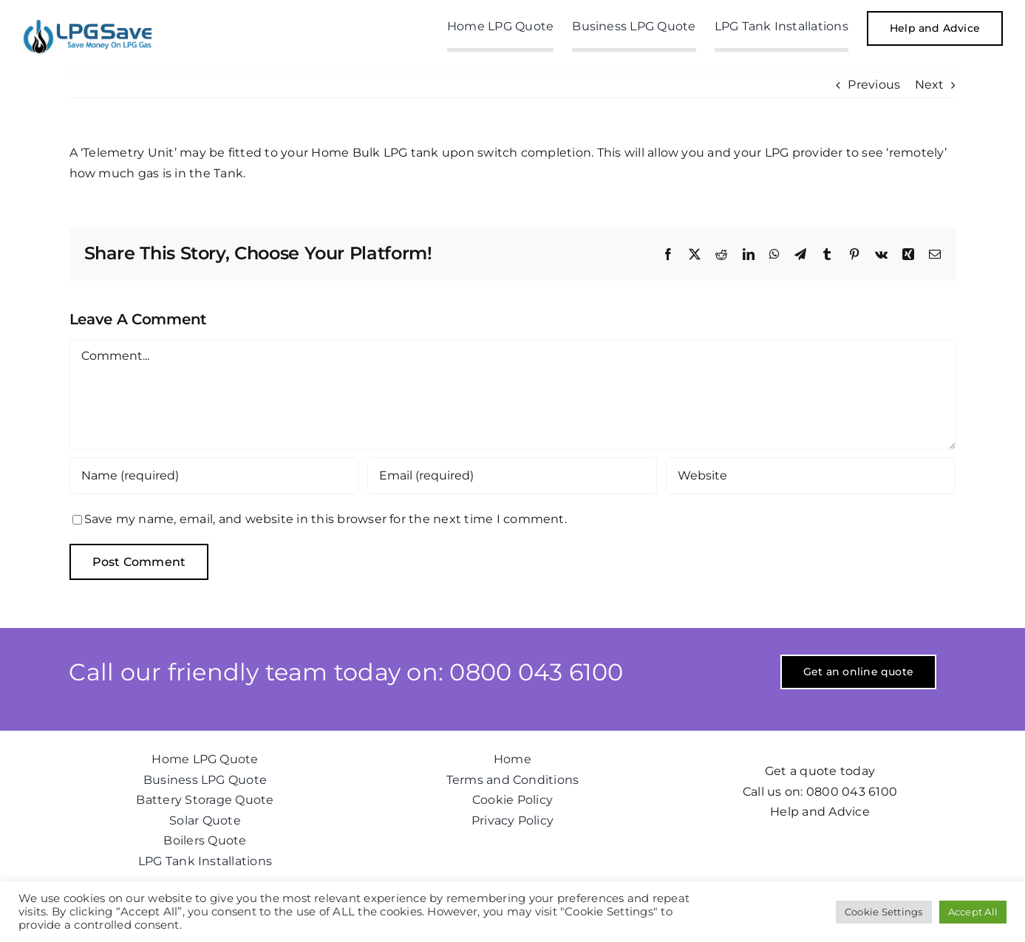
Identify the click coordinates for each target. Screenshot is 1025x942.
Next (929, 85)
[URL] (811, 475)
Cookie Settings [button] (884, 912)
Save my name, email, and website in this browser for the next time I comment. (325, 519)
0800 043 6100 (851, 792)
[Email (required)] (512, 475)
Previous (874, 85)
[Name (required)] (214, 475)
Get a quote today (820, 771)
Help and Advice (820, 812)
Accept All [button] (973, 912)
